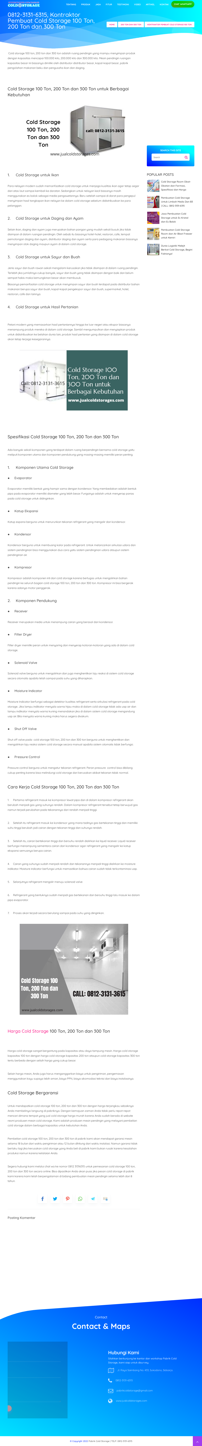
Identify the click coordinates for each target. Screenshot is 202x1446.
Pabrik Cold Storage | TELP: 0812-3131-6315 (110, 1441)
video (137, 4)
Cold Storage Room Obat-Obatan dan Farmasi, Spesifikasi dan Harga (176, 185)
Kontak (164, 4)
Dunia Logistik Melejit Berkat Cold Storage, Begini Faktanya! (176, 249)
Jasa (98, 4)
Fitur (109, 4)
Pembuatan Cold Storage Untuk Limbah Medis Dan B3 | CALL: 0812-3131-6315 (177, 201)
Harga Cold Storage (28, 1031)
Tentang (71, 4)
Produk (85, 4)
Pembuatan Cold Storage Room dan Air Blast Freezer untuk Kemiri (176, 233)
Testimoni (123, 4)
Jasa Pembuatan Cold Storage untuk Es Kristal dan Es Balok (174, 217)
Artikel (150, 4)
